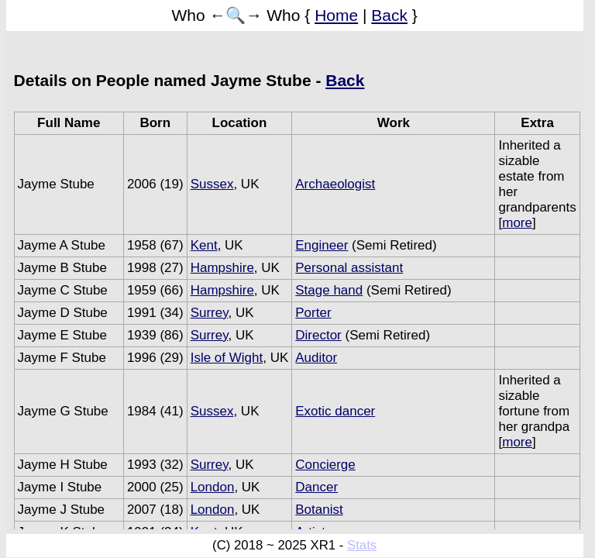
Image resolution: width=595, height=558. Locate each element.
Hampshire (222, 267)
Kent (204, 245)
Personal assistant (349, 267)
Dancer (316, 487)
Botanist (318, 509)
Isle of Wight (227, 357)
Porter (313, 312)
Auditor (316, 357)
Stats (362, 545)
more (517, 222)
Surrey (210, 312)
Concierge (325, 464)
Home (336, 15)
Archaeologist (335, 184)
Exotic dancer (335, 411)
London (213, 487)
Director (318, 335)
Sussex (212, 184)
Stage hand (329, 290)
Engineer (321, 245)
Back (389, 15)
